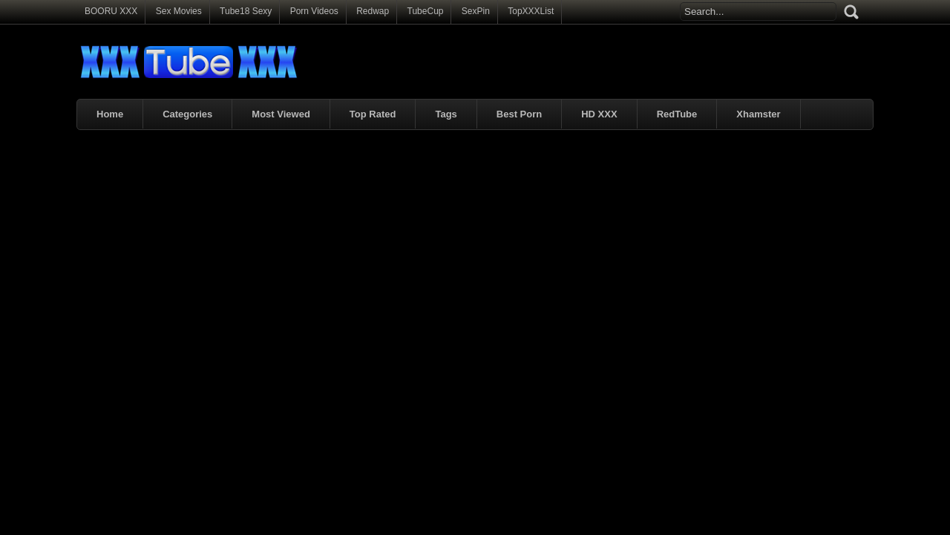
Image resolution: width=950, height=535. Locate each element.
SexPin (476, 11)
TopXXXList (531, 11)
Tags (445, 114)
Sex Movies (179, 11)
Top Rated (373, 114)
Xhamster (758, 114)
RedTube (677, 114)
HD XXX (599, 114)
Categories (187, 114)
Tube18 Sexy (246, 11)
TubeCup (425, 11)
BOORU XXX (111, 11)
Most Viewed (281, 114)
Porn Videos (314, 11)
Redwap (372, 11)
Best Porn (519, 114)
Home (109, 114)
